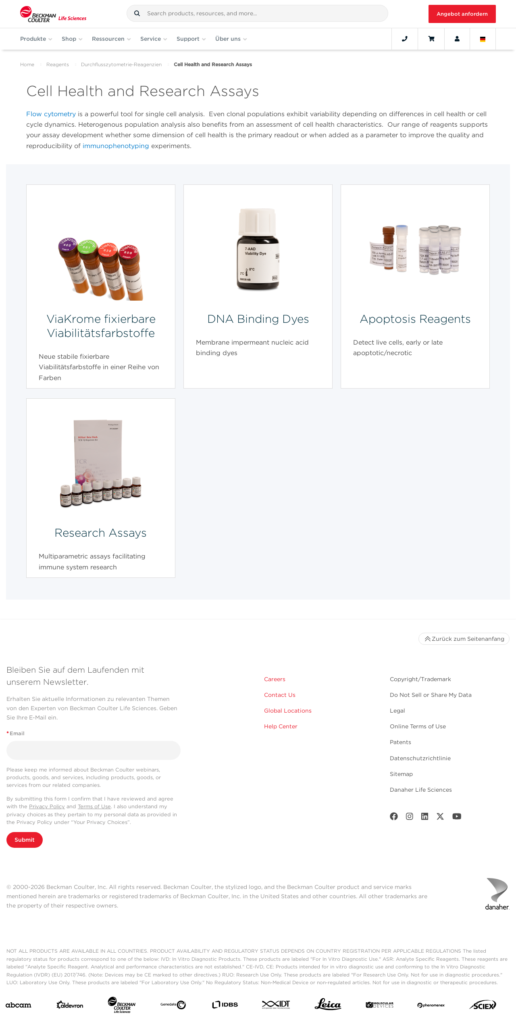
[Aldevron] (70, 1007)
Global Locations (288, 710)
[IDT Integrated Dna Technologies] (276, 1006)
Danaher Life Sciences (421, 789)
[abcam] (18, 1007)
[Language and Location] (483, 38)
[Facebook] (394, 818)
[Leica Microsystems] (328, 1006)
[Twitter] (440, 818)
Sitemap (401, 774)
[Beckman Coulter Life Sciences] (121, 1006)
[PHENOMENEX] (431, 1006)
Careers (274, 679)
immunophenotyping (116, 146)
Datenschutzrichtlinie (420, 758)
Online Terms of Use (418, 726)
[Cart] (431, 38)
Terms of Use (94, 806)
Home (27, 64)
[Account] (457, 38)
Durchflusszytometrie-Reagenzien (121, 64)
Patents (400, 742)
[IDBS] (224, 1007)
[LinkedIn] (425, 818)
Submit (25, 839)
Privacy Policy (47, 806)
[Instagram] (409, 818)
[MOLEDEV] (379, 1006)
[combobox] (257, 13)
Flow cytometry (51, 114)
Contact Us (279, 695)
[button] (137, 13)
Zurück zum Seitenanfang (464, 639)
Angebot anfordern (462, 14)
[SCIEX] (482, 1006)
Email (15, 733)
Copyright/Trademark (420, 679)
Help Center (281, 726)
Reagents (57, 64)
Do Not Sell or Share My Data (431, 695)
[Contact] (405, 38)
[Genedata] (173, 1006)
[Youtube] (457, 818)
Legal (397, 710)
